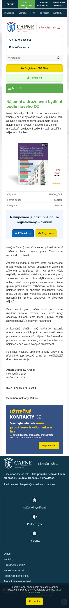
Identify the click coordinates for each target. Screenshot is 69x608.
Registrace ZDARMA (36, 68)
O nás (7, 553)
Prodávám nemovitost (42, 4)
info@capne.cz (20, 47)
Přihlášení (36, 77)
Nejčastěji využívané (34, 507)
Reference (34, 540)
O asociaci (9, 13)
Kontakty (57, 13)
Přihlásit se (24, 233)
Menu (16, 88)
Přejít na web (48, 445)
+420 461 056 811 (21, 39)
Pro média (44, 13)
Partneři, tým (34, 524)
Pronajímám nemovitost (59, 4)
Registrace (48, 233)
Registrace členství (14, 564)
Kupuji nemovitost (26, 4)
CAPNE (10, 4)
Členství (22, 13)
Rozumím (34, 601)
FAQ (33, 13)
